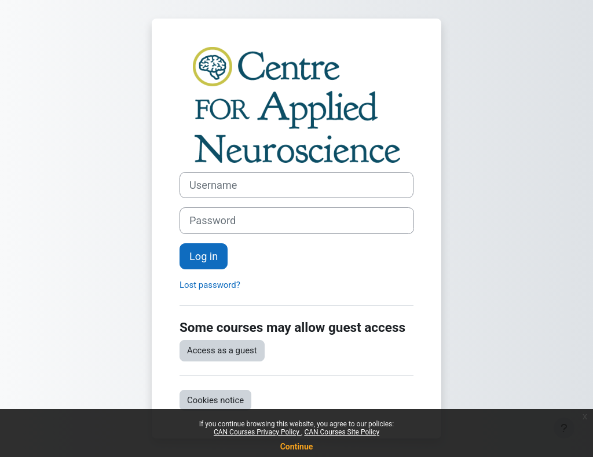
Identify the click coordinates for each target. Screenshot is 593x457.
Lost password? (210, 285)
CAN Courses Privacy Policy (257, 432)
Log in (203, 256)
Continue (296, 446)
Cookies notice (215, 400)
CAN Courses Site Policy (341, 432)
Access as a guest (222, 350)
